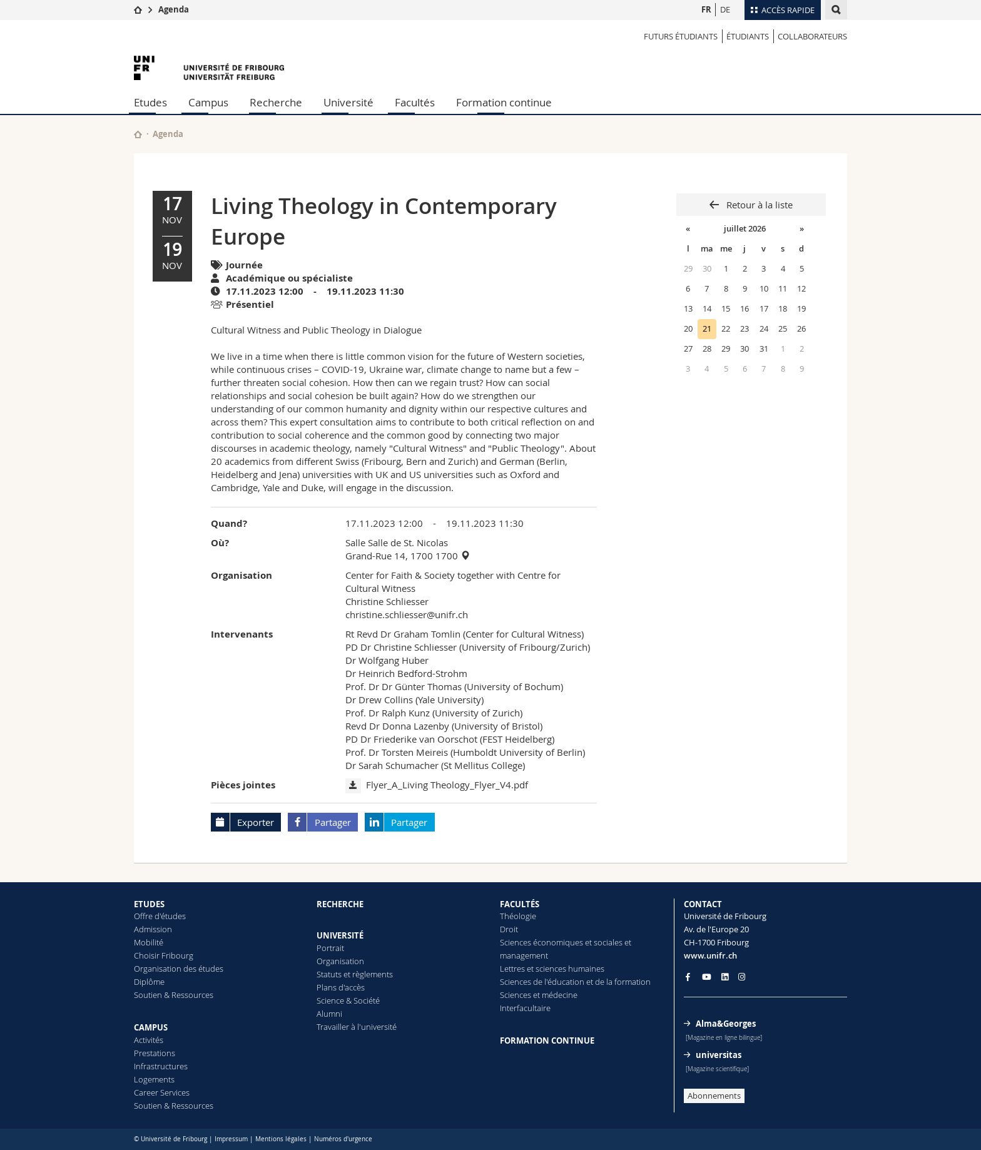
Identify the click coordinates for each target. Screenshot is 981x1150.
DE (725, 9)
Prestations (154, 1053)
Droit (509, 929)
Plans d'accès (341, 987)
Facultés (415, 102)
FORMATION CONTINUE (547, 1040)
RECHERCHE (340, 904)
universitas (718, 1055)
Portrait (330, 948)
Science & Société (348, 1000)
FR (706, 9)
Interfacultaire (525, 1008)
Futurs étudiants (681, 36)
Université (348, 102)
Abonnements (714, 1095)
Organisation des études (178, 968)
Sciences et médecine (538, 994)
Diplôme (149, 981)
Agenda (173, 9)
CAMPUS (151, 1027)
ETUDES (149, 904)
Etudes (150, 102)
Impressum (231, 1139)
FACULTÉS (519, 904)
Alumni (329, 1013)
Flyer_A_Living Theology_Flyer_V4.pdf (447, 784)
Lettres (512, 968)
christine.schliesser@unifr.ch (406, 614)
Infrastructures (161, 1066)
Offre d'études (160, 916)
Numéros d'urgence (343, 1139)
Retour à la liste (758, 204)
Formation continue (504, 102)
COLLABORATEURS (812, 36)
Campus (208, 102)
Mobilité (148, 942)
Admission (153, 929)
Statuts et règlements (355, 974)
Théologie (518, 916)
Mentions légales (281, 1139)
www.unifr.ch (710, 955)
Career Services (162, 1092)
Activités (148, 1040)
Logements (154, 1079)
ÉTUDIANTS (747, 36)
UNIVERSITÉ (340, 935)
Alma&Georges (726, 1023)
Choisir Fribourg (163, 955)
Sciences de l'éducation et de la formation (575, 981)
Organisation (340, 961)
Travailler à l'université (357, 1026)
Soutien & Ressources (173, 994)
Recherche (276, 102)
